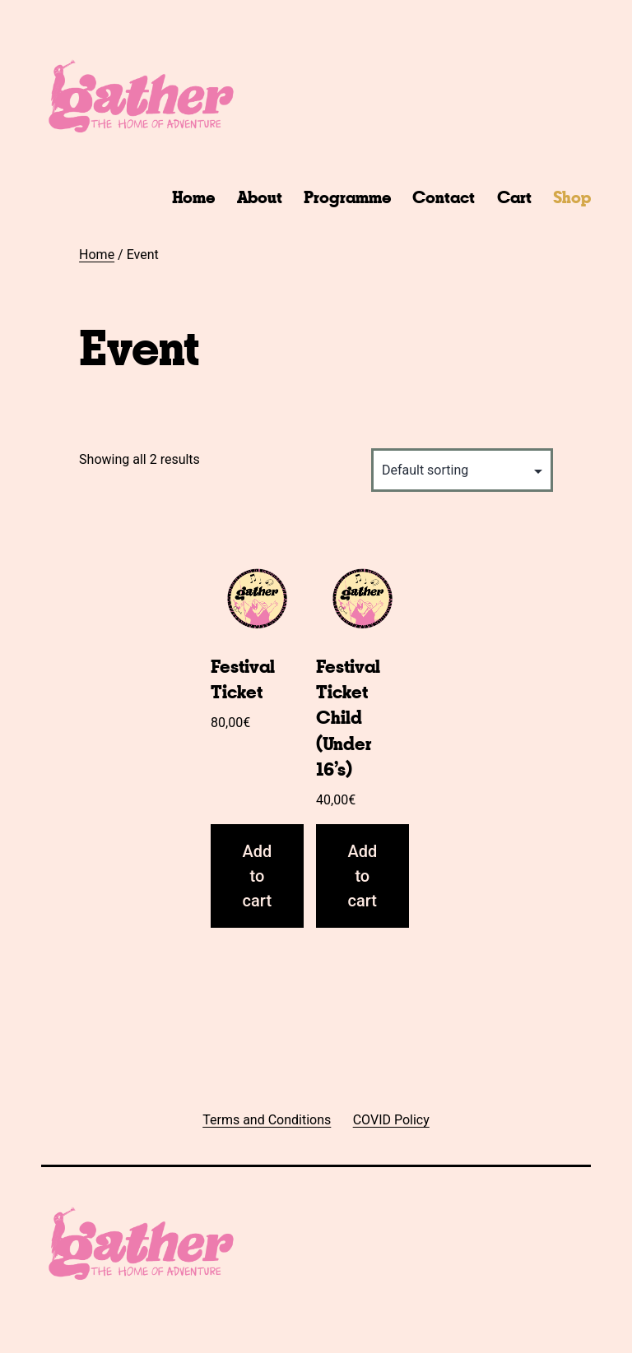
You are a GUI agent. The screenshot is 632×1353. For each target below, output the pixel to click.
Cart (514, 197)
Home (193, 197)
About (259, 197)
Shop (572, 197)
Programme (347, 197)
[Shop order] (462, 470)
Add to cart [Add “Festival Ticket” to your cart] (257, 875)
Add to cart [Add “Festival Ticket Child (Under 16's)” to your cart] (362, 875)
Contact (443, 197)
